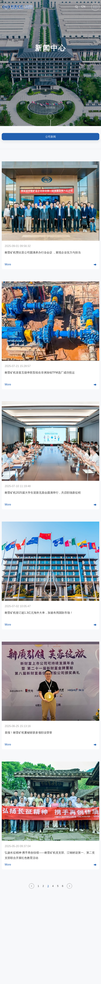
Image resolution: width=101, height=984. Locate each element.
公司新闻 (50, 136)
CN (83, 6)
